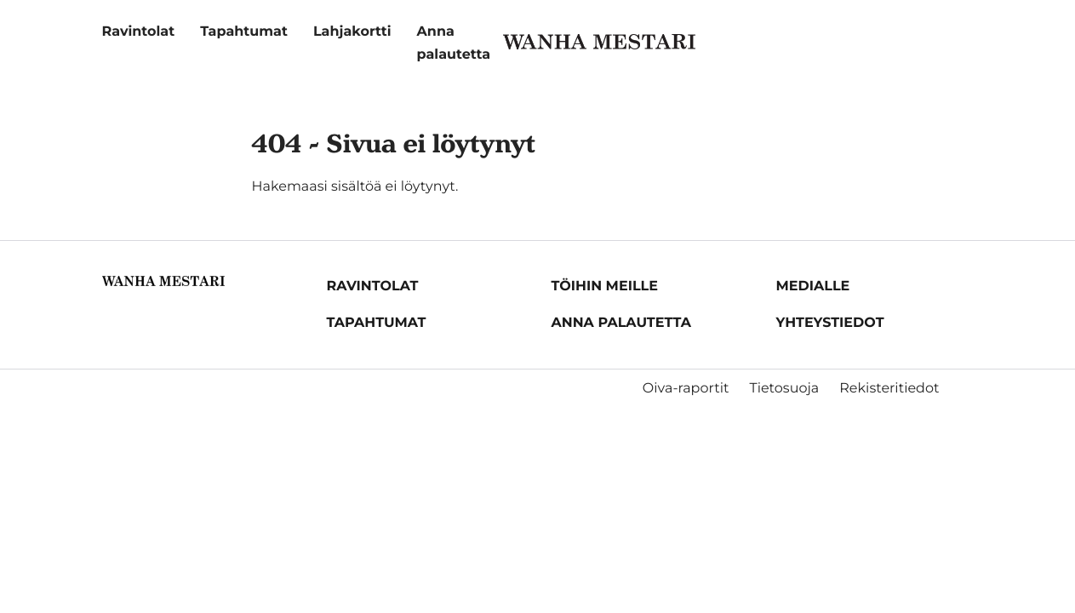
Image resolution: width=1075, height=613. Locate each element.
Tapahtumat (244, 32)
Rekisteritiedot (889, 389)
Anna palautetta (622, 323)
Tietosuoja (784, 389)
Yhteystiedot (830, 323)
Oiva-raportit (686, 389)
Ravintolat (138, 32)
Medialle (813, 286)
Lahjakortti (352, 32)
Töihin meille (605, 286)
